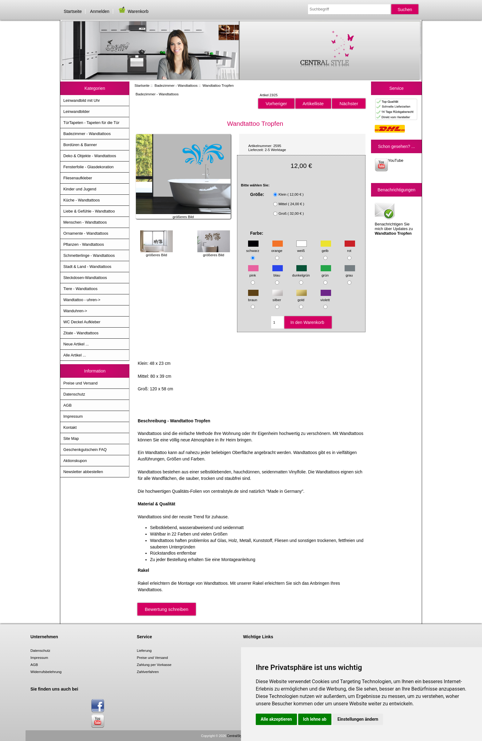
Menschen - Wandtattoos (85, 222)
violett (325, 297)
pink (253, 272)
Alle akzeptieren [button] (276, 719)
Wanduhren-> (75, 311)
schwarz (252, 248)
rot (350, 248)
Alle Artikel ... (74, 355)
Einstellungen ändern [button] (358, 719)
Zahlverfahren (148, 672)
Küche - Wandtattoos (81, 200)
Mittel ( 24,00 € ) (291, 204)
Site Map (71, 438)
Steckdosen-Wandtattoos (85, 277)
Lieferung (144, 650)
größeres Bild (156, 253)
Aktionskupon (75, 460)
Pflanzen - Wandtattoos (83, 244)
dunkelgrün (301, 272)
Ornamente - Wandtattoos (85, 233)
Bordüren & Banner (80, 144)
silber (277, 297)
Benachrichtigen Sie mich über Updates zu (394, 218)
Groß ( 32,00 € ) (291, 213)
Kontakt (70, 427)
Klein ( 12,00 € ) (291, 194)
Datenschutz (74, 394)
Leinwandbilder (76, 111)
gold (301, 297)
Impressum (73, 416)
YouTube (389, 164)
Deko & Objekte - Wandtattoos (89, 155)
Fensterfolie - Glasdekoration (88, 167)
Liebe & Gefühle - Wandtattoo (89, 211)
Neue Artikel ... (76, 344)
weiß (301, 248)
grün (326, 272)
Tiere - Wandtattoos (80, 288)
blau (277, 272)
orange (276, 248)
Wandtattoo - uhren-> (81, 299)
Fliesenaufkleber (77, 178)
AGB (67, 405)
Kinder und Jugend (79, 189)
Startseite (73, 11)
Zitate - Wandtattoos (80, 333)
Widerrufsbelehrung (45, 672)
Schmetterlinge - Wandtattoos (89, 255)
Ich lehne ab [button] (314, 719)
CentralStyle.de (238, 736)
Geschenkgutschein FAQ (85, 449)
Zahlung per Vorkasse (154, 665)
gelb (326, 248)
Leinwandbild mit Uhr (81, 100)
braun (253, 297)
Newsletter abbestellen (83, 471)
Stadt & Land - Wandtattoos (87, 266)
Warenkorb (133, 11)
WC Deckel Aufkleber (81, 322)
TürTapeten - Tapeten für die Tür (91, 122)
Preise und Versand (80, 383)
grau (350, 272)
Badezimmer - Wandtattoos (176, 85)
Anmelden (99, 11)
